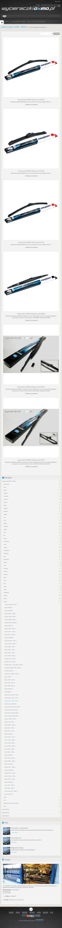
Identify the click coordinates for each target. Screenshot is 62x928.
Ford (5, 520)
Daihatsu (6, 511)
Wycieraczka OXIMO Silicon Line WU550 (31, 242)
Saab (5, 580)
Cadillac (5, 493)
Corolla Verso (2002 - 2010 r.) (12, 673)
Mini (5, 556)
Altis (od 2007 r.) (9, 607)
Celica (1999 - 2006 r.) (10, 655)
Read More (14, 842)
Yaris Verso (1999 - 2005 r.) (11, 791)
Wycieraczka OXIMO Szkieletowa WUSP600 (31, 314)
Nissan (5, 562)
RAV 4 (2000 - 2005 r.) (10, 761)
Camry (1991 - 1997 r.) (10, 631)
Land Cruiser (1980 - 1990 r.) (12, 694)
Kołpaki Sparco (5, 812)
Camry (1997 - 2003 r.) (10, 634)
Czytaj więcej (14, 832)
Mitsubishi (6, 559)
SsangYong (6, 592)
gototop (31, 909)
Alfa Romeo (6, 484)
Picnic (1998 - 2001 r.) (10, 743)
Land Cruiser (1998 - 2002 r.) (12, 700)
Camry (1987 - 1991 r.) (10, 628)
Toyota (28, 21)
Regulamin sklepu (17, 848)
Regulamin (45, 913)
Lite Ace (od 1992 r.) (9, 722)
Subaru (5, 595)
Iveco (5, 806)
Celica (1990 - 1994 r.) (10, 649)
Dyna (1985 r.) (8, 676)
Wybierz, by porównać (32, 104)
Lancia (5, 538)
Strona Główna (5, 21)
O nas (51, 913)
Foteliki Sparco (5, 815)
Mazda (5, 547)
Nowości (18, 913)
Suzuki (5, 598)
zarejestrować (36, 6)
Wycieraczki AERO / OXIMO (18, 21)
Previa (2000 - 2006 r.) (10, 746)
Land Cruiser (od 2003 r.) (11, 703)
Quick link (58, 1)
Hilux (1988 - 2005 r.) (10, 685)
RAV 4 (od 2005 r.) (9, 764)
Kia (4, 535)
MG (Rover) (6, 550)
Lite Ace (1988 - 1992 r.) (10, 719)
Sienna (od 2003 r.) (9, 770)
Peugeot (6, 568)
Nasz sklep (32, 913)
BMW (5, 490)
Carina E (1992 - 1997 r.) (10, 643)
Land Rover (6, 541)
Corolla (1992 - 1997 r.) (10, 658)
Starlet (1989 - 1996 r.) (10, 773)
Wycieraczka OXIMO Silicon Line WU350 (31, 171)
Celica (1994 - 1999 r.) (10, 652)
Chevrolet (6, 496)
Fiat (4, 517)
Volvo (5, 797)
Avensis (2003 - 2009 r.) (10, 619)
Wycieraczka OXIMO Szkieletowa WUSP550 (31, 387)
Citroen (5, 502)
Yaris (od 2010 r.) (9, 794)
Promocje (11, 913)
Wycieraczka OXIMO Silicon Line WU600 (31, 99)
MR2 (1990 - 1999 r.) (10, 731)
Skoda (5, 586)
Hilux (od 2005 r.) (9, 688)
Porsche (6, 571)
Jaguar (5, 529)
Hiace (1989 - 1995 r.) (10, 679)
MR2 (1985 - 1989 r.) (10, 728)
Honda (5, 523)
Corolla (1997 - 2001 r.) (10, 661)
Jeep (5, 532)
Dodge (5, 514)
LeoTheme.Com (40, 920)
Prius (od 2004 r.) (9, 755)
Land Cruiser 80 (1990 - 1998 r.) (12, 706)
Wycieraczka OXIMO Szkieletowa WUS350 (31, 460)
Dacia (5, 505)
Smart (5, 589)
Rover (5, 577)
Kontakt (39, 913)
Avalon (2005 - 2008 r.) (10, 613)
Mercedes (6, 553)
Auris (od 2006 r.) (9, 610)
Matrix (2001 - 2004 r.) (10, 725)
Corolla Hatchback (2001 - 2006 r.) (13, 667)
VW (4, 800)
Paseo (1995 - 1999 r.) (10, 737)
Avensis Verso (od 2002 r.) (11, 622)
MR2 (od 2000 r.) (9, 734)
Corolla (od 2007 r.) (9, 670)
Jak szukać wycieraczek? (19, 828)
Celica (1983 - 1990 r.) (10, 646)
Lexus (5, 544)
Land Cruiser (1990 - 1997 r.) (12, 697)
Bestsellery (24, 913)
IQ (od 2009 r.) (8, 691)
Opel (5, 565)
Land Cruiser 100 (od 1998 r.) (12, 712)
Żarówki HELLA (5, 809)
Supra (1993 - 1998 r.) (10, 779)
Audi (5, 487)
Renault (5, 574)
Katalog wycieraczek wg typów (11, 803)
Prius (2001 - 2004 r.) (10, 752)
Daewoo (6, 508)
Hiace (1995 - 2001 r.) (10, 682)
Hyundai (6, 526)
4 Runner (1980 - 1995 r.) (11, 604)
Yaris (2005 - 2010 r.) (10, 788)
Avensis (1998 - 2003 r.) (10, 616)
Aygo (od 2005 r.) (9, 625)
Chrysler (6, 499)
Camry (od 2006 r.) (9, 637)
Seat (5, 583)
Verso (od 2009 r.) (9, 782)
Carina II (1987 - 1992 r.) (10, 640)
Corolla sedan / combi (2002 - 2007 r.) (14, 664)
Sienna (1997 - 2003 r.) (10, 767)
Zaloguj (38, 4)
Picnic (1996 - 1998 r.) (10, 740)
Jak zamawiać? (16, 838)
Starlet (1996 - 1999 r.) (10, 776)
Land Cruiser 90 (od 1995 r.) (11, 709)
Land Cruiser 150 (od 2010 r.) (12, 716)
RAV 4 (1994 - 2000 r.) (10, 758)
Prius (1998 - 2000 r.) (10, 749)
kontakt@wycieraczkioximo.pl (16, 899)
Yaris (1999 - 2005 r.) (10, 785)
